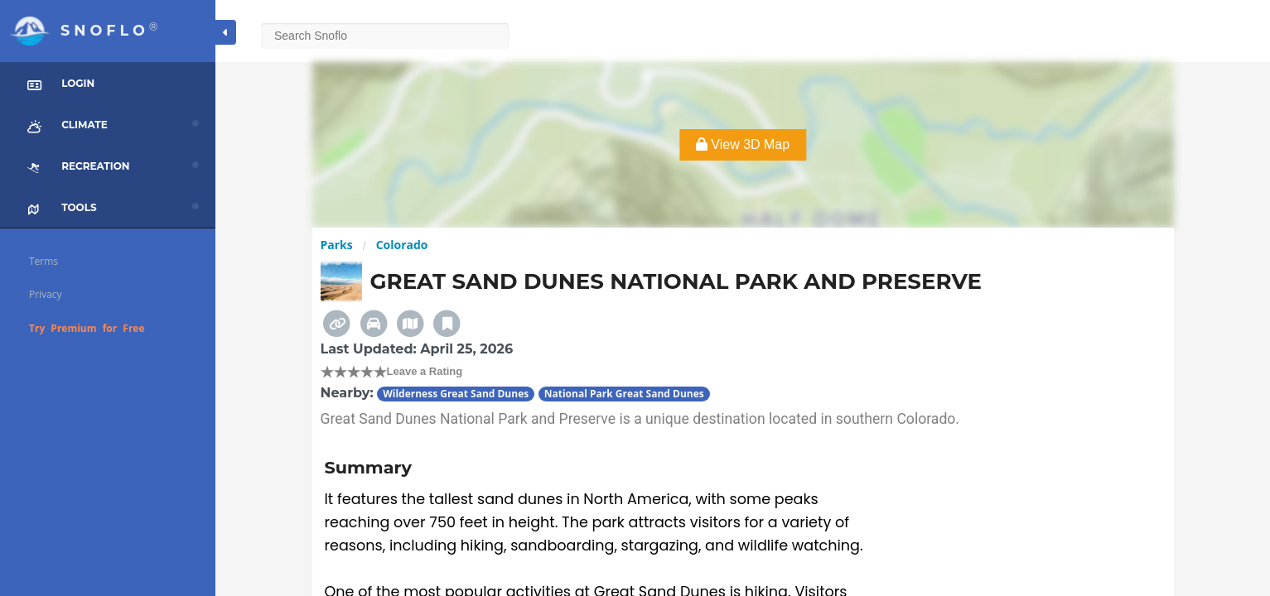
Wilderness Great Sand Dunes (456, 394)
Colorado (402, 244)
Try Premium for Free (87, 328)
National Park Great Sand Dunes (624, 394)
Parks (337, 244)
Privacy (45, 294)
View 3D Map (743, 144)
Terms (43, 261)
